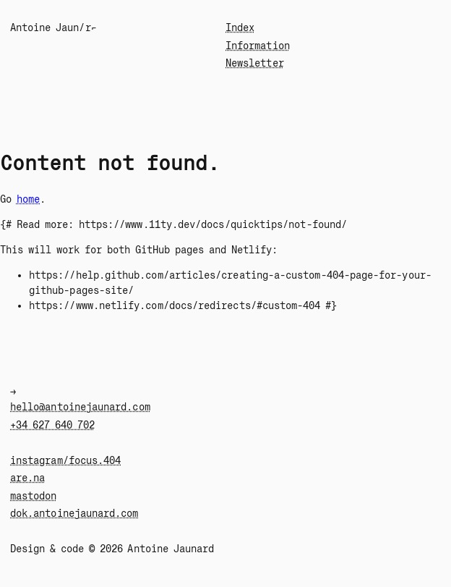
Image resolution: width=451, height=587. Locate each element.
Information (258, 45)
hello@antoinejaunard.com (80, 407)
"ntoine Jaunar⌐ (53, 27)
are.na (27, 477)
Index (240, 27)
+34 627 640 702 (52, 425)
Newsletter (255, 63)
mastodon (33, 496)
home (28, 199)
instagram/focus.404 (65, 460)
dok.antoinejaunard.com (74, 513)
